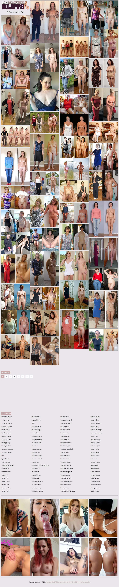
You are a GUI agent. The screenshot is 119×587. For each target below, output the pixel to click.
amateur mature (6, 417)
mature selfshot (65, 484)
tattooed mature (95, 484)
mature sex (64, 488)
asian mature (5, 420)
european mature (7, 449)
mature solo (94, 426)
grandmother (5, 459)
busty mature (5, 430)
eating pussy (5, 443)
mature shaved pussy (67, 491)
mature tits (94, 436)
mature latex (64, 433)
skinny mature (95, 481)
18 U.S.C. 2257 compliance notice (79, 582)
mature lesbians (65, 443)
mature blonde (36, 426)
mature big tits (36, 420)
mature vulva (94, 449)
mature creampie (36, 455)
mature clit (34, 446)
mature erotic (35, 468)
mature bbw (5, 491)
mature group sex (37, 491)
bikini (33, 423)
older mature (94, 468)
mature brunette (36, 436)
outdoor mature (95, 472)
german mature (6, 452)
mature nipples (65, 462)
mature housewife (66, 420)
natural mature (95, 462)
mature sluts (94, 420)
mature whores (95, 452)
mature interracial (66, 423)
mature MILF (64, 452)
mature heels (64, 417)
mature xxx (94, 459)
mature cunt (35, 462)
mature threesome (96, 433)
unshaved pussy (95, 439)
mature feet (35, 472)
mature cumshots (37, 459)
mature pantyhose (66, 468)
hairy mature (5, 462)
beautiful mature (6, 423)
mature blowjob (36, 430)
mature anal (5, 481)
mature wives (94, 455)
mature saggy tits (66, 481)
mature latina (64, 436)
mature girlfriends (37, 481)
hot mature (5, 468)
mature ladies (65, 430)
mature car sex (36, 443)
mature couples (36, 452)
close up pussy (6, 439)
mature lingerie (65, 446)
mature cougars (36, 449)
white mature (94, 491)
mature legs (64, 439)
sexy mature (94, 478)
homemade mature (7, 465)
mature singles (95, 417)
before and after (6, 426)
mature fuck (35, 478)
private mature (95, 475)
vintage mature (95, 488)
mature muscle (65, 459)
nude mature (94, 465)
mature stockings (96, 430)
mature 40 (4, 478)
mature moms (65, 455)
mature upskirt (95, 443)
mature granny (36, 488)
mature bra (35, 433)
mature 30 (4, 475)
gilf (2, 455)
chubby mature (6, 433)
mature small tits (95, 423)
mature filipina (36, 475)
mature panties (65, 465)
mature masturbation (67, 449)
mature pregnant (66, 472)
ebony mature (6, 446)
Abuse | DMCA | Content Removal (57, 582)
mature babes (6, 488)
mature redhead (65, 478)
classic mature (6, 436)
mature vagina (95, 446)
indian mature (6, 472)
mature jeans (64, 426)
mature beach (35, 417)
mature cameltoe (36, 439)
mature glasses (36, 484)
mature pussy (65, 475)
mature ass (5, 484)
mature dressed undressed (40, 465)
